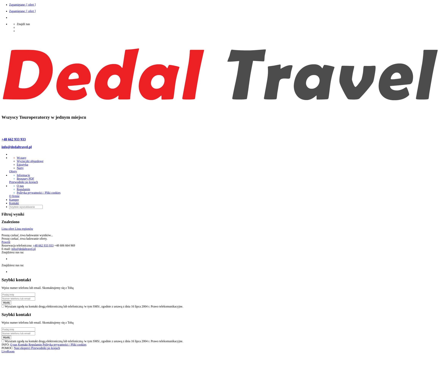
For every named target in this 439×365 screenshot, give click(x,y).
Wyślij (6, 302)
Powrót (6, 242)
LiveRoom (8, 351)
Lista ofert (8, 228)
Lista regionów (24, 228)
